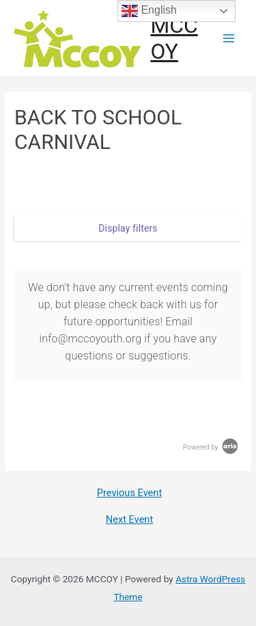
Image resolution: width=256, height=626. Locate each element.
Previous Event (129, 493)
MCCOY (173, 38)
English (149, 11)
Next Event (129, 520)
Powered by (211, 447)
